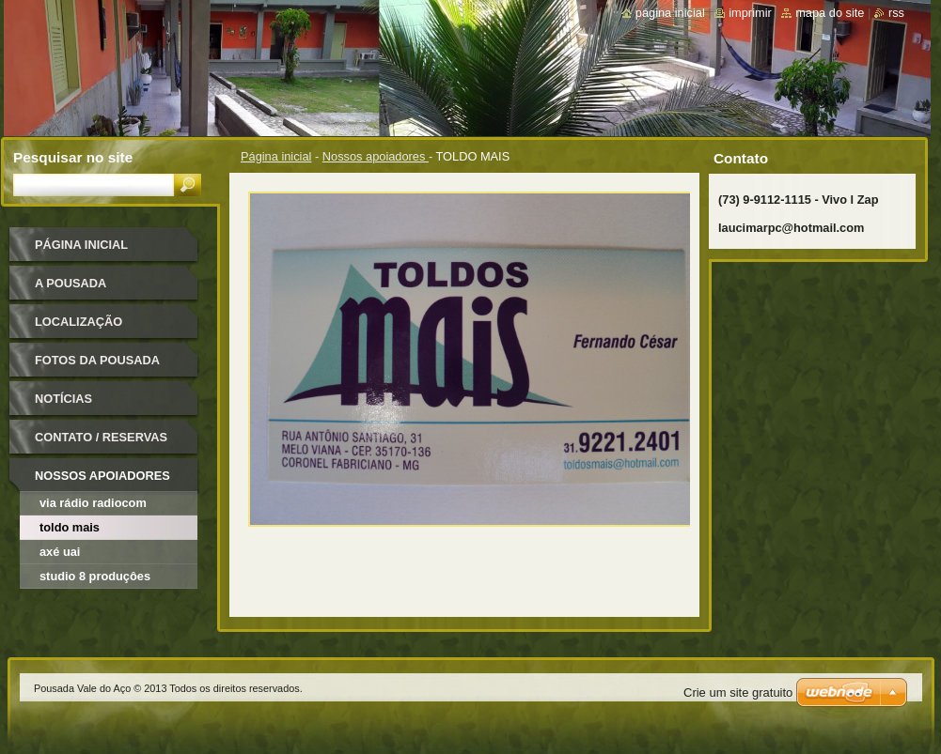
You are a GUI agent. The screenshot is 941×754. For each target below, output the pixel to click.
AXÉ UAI (59, 552)
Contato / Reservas (101, 437)
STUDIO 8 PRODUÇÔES (94, 576)
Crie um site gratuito (737, 692)
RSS (896, 13)
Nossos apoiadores (375, 156)
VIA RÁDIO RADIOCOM (93, 503)
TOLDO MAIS (69, 527)
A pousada (70, 283)
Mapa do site (829, 13)
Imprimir (750, 13)
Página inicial (276, 156)
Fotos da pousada (97, 360)
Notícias (63, 399)
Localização (78, 322)
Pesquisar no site (73, 157)
